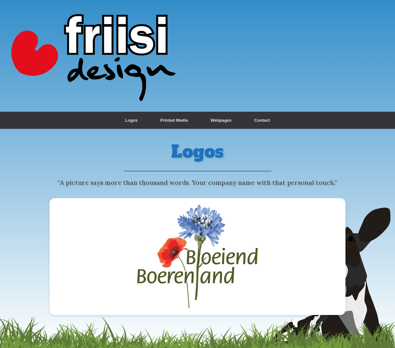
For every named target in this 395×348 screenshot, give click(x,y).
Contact (262, 120)
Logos (131, 120)
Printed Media (174, 120)
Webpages (221, 120)
